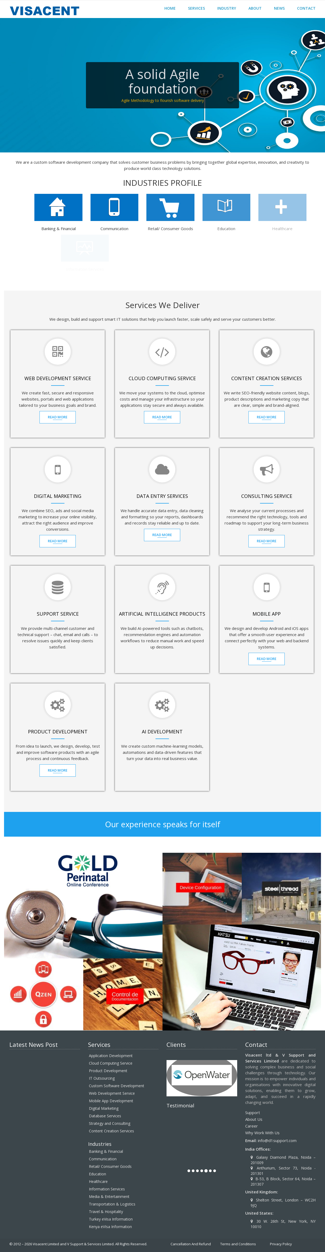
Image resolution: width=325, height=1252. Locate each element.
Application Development (111, 1055)
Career (251, 1126)
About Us (253, 1119)
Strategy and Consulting (109, 1123)
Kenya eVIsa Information (110, 1226)
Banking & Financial (106, 1151)
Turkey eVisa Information (111, 1219)
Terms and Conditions (238, 1244)
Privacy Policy (281, 1244)
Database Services (105, 1115)
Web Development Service (112, 1093)
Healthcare (98, 1181)
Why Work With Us (262, 1132)
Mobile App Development (111, 1100)
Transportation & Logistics (112, 1204)
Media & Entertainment (109, 1196)
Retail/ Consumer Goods (110, 1166)
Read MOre (59, 417)
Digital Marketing (103, 1108)
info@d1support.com (277, 1140)
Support (252, 1112)
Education (97, 1173)
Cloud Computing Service (110, 1063)
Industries (99, 1144)
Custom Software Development (116, 1085)
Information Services (107, 1189)
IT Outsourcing (102, 1078)
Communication (103, 1158)
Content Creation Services (111, 1130)
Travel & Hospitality (106, 1211)
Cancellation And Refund (191, 1244)
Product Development (108, 1070)
